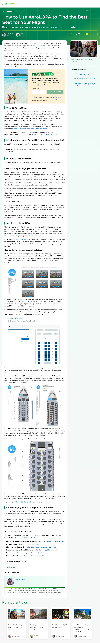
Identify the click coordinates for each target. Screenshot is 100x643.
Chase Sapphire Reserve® (48, 550)
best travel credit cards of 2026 (25, 537)
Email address (36, 88)
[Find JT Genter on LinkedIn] (20, 582)
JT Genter (20, 579)
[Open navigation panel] (2, 3)
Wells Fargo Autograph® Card (28, 544)
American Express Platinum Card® (29, 553)
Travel (9, 11)
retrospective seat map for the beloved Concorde (31, 129)
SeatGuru (39, 46)
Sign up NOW (55, 91)
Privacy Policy (57, 99)
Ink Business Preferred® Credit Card (34, 556)
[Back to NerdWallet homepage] (3, 11)
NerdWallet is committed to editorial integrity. (81, 60)
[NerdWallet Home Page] (11, 3)
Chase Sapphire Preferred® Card (52, 541)
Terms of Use (56, 97)
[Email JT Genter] (17, 582)
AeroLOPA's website (20, 239)
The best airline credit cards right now (29, 502)
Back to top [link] (11, 567)
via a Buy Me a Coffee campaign (45, 134)
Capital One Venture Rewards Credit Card (40, 547)
